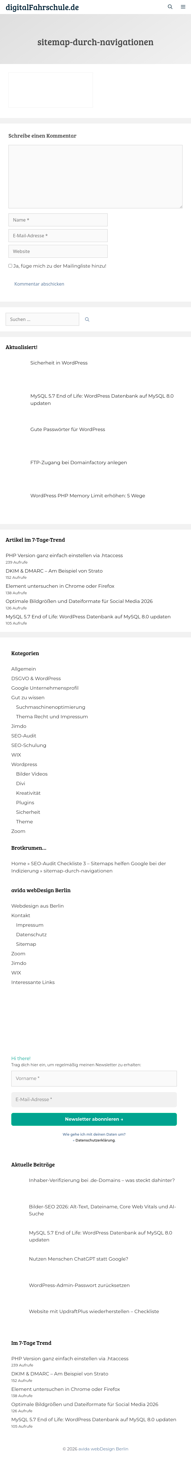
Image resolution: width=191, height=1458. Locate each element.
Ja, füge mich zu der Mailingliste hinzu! (57, 266)
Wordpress (24, 764)
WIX (16, 755)
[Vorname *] (94, 1078)
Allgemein (23, 669)
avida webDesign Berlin (103, 1449)
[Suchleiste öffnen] (170, 7)
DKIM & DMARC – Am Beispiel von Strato (54, 571)
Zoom (18, 831)
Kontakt (20, 915)
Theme (24, 821)
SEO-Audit (23, 736)
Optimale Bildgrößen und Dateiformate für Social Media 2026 (79, 601)
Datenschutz (31, 934)
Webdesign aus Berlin (37, 906)
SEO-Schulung (28, 745)
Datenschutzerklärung (95, 1140)
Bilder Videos (32, 774)
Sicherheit (28, 812)
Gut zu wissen (28, 697)
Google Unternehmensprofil (45, 688)
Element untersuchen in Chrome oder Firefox (60, 586)
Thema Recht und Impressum (52, 716)
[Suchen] (87, 319)
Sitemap (26, 944)
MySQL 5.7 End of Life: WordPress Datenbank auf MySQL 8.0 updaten (88, 616)
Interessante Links (33, 982)
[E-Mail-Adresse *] (94, 1099)
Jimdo (18, 726)
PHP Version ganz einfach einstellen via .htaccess (64, 555)
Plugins (25, 802)
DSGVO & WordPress (36, 678)
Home (18, 863)
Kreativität (28, 793)
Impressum (30, 925)
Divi (20, 783)
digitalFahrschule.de (42, 7)
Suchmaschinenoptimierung (50, 707)
